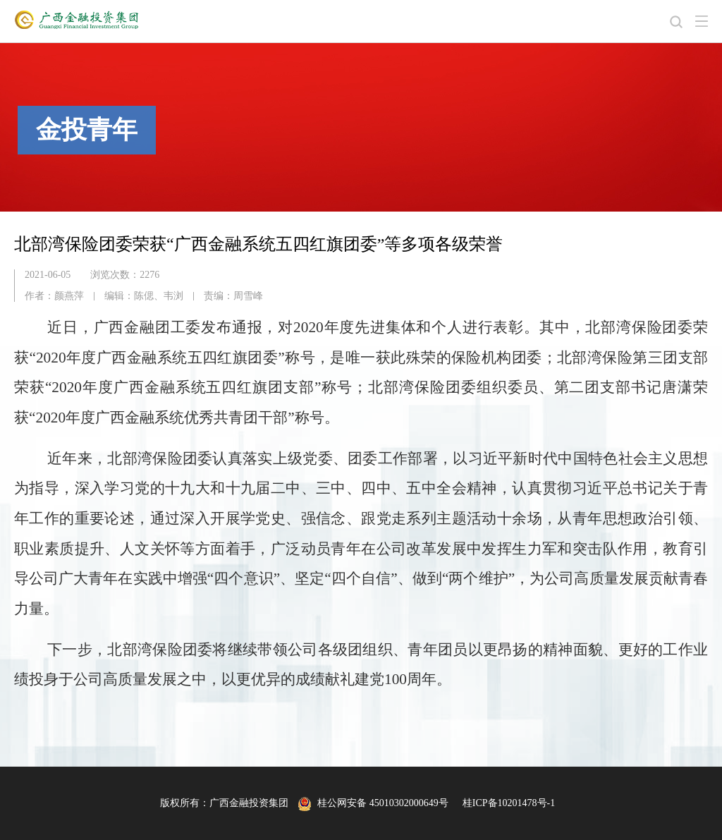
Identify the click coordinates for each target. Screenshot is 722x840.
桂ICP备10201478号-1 (509, 803)
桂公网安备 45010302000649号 (373, 803)
